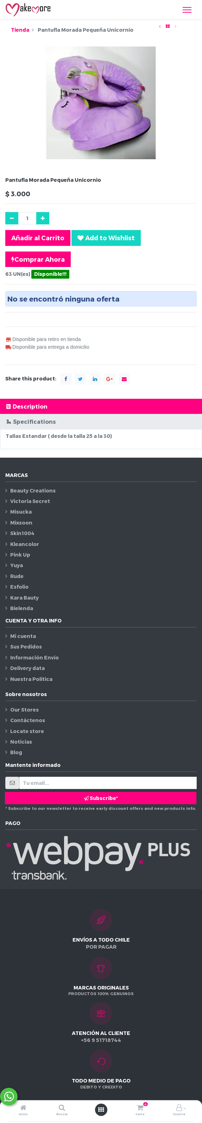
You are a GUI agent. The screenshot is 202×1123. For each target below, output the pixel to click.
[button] (106, 238)
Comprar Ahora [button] (38, 259)
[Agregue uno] (42, 218)
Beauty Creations (33, 491)
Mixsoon (21, 523)
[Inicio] (23, 1108)
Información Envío (34, 657)
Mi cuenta (23, 636)
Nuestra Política (31, 679)
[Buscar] (62, 1108)
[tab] (101, 406)
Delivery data (27, 668)
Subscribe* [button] (101, 798)
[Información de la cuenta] (179, 1108)
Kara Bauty (24, 598)
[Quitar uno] (11, 218)
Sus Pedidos (26, 647)
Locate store (27, 731)
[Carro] (140, 1108)
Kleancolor (24, 544)
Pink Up (20, 555)
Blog (16, 752)
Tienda (20, 30)
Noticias (21, 742)
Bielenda (21, 608)
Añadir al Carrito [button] (37, 237)
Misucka (21, 512)
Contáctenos (27, 720)
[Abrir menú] (101, 1109)
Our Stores (24, 710)
